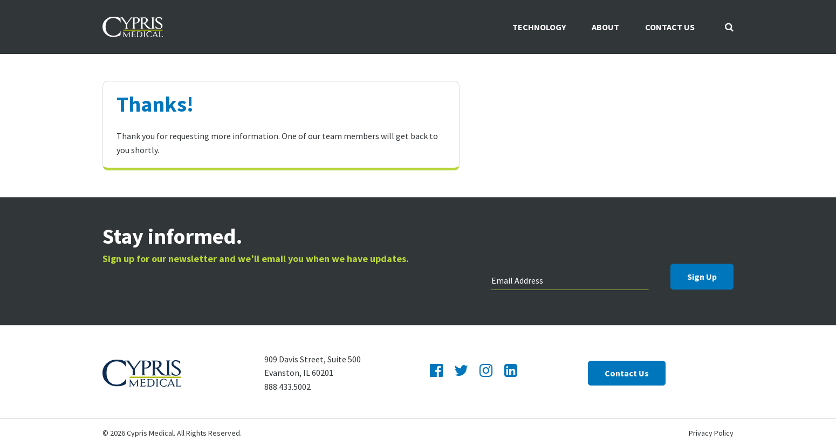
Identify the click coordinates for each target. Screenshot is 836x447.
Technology (539, 27)
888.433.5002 (287, 386)
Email (503, 257)
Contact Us (670, 27)
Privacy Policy (711, 433)
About (605, 27)
